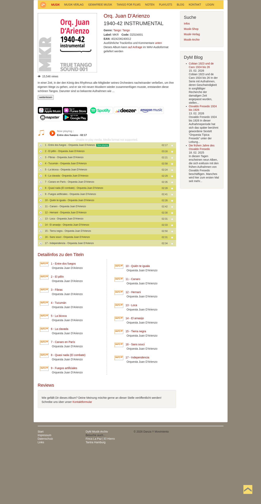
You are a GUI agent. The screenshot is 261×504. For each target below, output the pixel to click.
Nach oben (247, 495)
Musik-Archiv (192, 93)
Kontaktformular (82, 455)
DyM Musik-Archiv (97, 485)
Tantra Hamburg (96, 495)
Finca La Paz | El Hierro (100, 492)
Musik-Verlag (192, 87)
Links (41, 495)
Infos (187, 77)
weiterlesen (45, 150)
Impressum (44, 488)
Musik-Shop (191, 82)
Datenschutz (45, 492)
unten (158, 96)
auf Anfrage (135, 100)
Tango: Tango (121, 83)
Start (41, 485)
